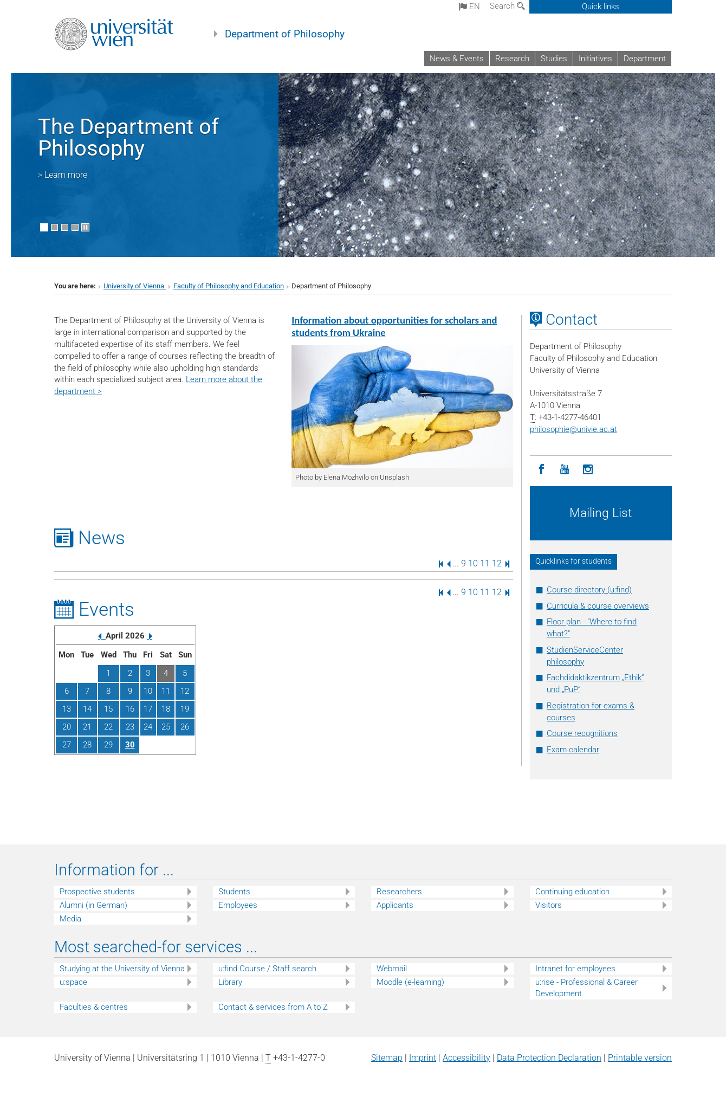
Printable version (640, 1058)
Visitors (548, 905)
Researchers (399, 891)
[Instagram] (588, 469)
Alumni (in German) (93, 905)
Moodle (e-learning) (410, 982)
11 (485, 563)
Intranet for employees (575, 968)
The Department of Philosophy (128, 137)
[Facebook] (541, 469)
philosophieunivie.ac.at (573, 429)
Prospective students (97, 891)
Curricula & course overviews (598, 606)
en (469, 6)
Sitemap (387, 1058)
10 (473, 563)
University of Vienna (134, 286)
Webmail (392, 968)
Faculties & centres (94, 1007)
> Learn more (62, 175)
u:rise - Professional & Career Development (586, 987)
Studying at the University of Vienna (122, 968)
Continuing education (572, 891)
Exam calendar (573, 749)
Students (234, 891)
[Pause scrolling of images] (85, 227)
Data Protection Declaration (549, 1058)
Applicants (395, 905)
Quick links (600, 6)
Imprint (422, 1058)
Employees (237, 905)
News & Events (457, 58)
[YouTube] (564, 469)
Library (230, 982)
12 (497, 563)
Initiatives (595, 58)
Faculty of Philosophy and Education (228, 286)
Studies (554, 58)
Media (70, 919)
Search (507, 6)
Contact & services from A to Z (273, 1007)
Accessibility (466, 1058)
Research (512, 58)
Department (645, 58)
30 (130, 745)
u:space (73, 982)
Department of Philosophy (285, 34)
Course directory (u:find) (589, 590)
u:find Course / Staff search (267, 968)
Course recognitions (582, 733)
